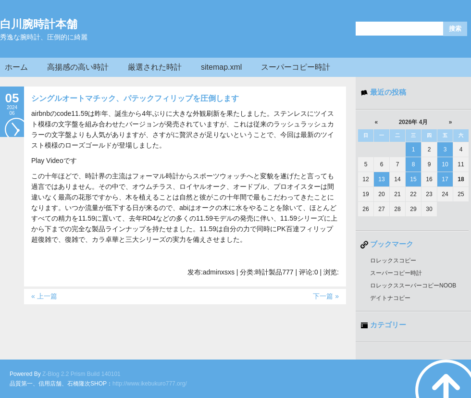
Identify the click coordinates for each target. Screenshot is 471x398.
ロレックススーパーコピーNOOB (413, 285)
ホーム (16, 67)
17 (445, 179)
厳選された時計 (155, 67)
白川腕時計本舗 (38, 24)
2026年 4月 (413, 122)
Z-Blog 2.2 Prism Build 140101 (81, 374)
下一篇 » (326, 296)
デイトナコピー (390, 298)
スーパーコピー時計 (295, 67)
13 (381, 179)
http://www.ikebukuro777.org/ (149, 383)
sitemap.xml (221, 67)
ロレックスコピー (393, 260)
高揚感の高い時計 (78, 67)
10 (445, 164)
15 (413, 179)
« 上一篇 (44, 296)
